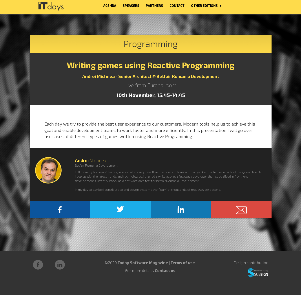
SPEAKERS (131, 5)
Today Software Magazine (143, 262)
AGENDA (109, 5)
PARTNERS (154, 5)
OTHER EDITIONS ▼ (206, 5)
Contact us (165, 270)
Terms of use (183, 262)
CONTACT (177, 5)
